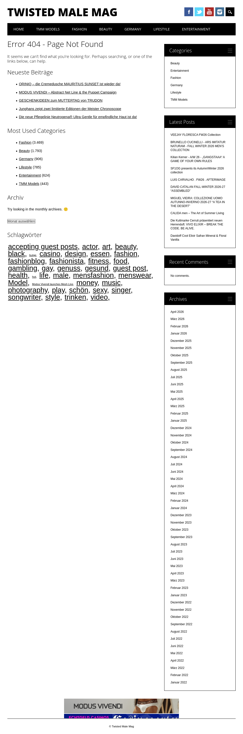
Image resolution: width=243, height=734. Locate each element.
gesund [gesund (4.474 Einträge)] (96, 268)
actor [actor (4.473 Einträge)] (90, 246)
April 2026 (177, 312)
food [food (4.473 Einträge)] (120, 261)
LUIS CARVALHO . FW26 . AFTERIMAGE (198, 179)
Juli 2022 (176, 638)
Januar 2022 (179, 682)
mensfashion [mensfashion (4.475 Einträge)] (93, 275)
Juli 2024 (176, 464)
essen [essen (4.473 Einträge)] (100, 253)
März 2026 (178, 319)
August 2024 (179, 457)
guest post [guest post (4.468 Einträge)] (129, 268)
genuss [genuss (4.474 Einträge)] (69, 268)
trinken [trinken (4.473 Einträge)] (75, 297)
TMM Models (48, 29)
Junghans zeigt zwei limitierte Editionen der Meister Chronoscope (70, 109)
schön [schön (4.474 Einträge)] (78, 290)
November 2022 (181, 609)
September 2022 (181, 624)
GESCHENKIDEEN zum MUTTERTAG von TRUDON (61, 100)
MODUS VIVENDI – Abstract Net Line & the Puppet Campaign (68, 92)
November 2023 (181, 522)
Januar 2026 (179, 333)
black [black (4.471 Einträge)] (16, 253)
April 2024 (177, 486)
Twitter (199, 11)
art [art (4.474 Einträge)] (106, 246)
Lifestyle (161, 29)
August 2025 (179, 370)
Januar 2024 (179, 508)
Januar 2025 (179, 420)
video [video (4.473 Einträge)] (99, 297)
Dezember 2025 (181, 341)
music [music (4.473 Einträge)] (111, 282)
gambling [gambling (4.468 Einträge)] (22, 268)
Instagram (219, 11)
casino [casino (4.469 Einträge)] (50, 253)
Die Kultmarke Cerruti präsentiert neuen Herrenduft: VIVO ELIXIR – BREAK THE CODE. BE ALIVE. (197, 224)
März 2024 (178, 493)
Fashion (79, 29)
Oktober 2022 (180, 617)
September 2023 (181, 537)
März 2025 (178, 406)
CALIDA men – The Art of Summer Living (197, 213)
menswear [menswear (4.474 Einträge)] (134, 275)
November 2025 (181, 348)
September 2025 (181, 362)
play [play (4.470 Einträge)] (58, 290)
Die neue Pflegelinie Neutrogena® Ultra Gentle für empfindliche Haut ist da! (78, 117)
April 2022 (177, 660)
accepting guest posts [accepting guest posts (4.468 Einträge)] (43, 246)
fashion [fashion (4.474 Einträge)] (125, 253)
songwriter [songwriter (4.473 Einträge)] (24, 297)
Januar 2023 (179, 595)
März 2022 (178, 668)
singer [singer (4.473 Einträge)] (121, 290)
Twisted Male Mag (62, 12)
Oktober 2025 (180, 355)
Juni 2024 (177, 471)
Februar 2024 (179, 500)
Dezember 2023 (181, 515)
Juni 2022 (177, 646)
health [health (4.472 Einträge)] (18, 275)
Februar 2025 (179, 413)
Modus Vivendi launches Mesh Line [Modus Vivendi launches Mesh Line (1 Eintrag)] (52, 284)
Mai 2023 (177, 566)
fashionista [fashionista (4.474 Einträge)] (66, 261)
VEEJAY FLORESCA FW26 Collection (196, 135)
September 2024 (181, 450)
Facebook (188, 11)
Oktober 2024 (180, 442)
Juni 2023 (177, 559)
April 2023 (177, 573)
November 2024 (181, 435)
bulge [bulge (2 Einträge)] (32, 255)
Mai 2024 (177, 479)
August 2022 (179, 631)
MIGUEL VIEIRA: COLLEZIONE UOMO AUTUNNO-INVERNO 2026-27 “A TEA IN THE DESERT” (198, 202)
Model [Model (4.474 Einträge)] (18, 282)
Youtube (209, 11)
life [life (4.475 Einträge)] (44, 275)
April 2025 (177, 399)
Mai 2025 (177, 391)
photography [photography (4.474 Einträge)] (28, 290)
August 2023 (179, 544)
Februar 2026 (179, 326)
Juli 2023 (176, 551)
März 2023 (178, 580)
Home (19, 29)
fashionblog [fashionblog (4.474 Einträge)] (26, 261)
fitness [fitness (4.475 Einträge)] (98, 261)
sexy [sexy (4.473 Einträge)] (100, 290)
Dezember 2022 (181, 602)
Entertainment (196, 29)
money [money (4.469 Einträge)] (86, 282)
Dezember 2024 (181, 428)
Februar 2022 (179, 675)
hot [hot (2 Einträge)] (34, 276)
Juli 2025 (176, 377)
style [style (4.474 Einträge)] (52, 297)
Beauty (105, 29)
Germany (132, 29)
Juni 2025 (177, 384)
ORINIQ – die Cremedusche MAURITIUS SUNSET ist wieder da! (70, 84)
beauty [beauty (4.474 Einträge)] (125, 246)
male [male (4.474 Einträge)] (61, 275)
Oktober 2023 (180, 529)
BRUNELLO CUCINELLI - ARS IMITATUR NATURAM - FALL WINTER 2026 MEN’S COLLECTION (198, 146)
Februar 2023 (179, 588)
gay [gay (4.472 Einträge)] (47, 268)
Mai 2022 (177, 653)
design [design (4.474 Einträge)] (75, 253)
